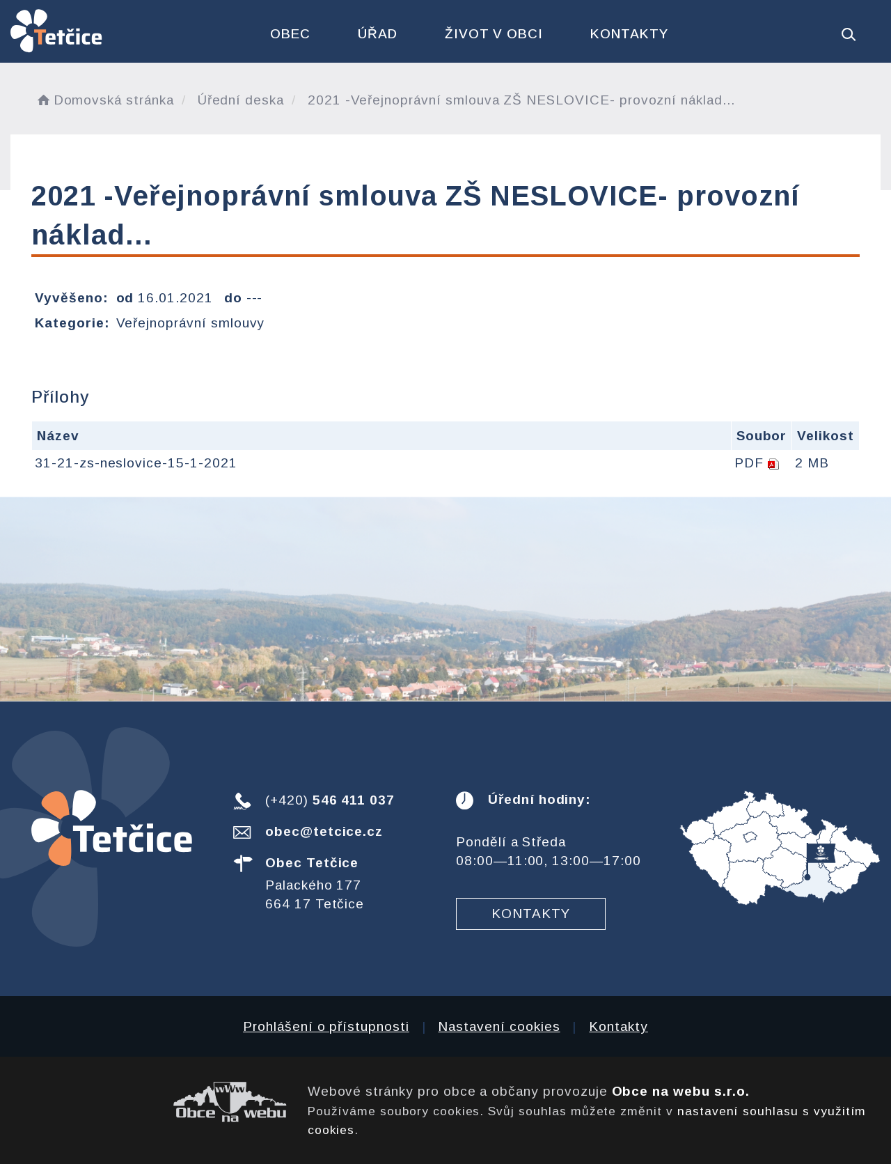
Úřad (377, 33)
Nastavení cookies (499, 1026)
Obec (290, 33)
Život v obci (494, 33)
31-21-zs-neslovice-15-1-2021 (136, 463)
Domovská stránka (104, 100)
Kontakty (629, 33)
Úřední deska (241, 100)
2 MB (812, 463)
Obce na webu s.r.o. (681, 1091)
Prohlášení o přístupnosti (326, 1026)
